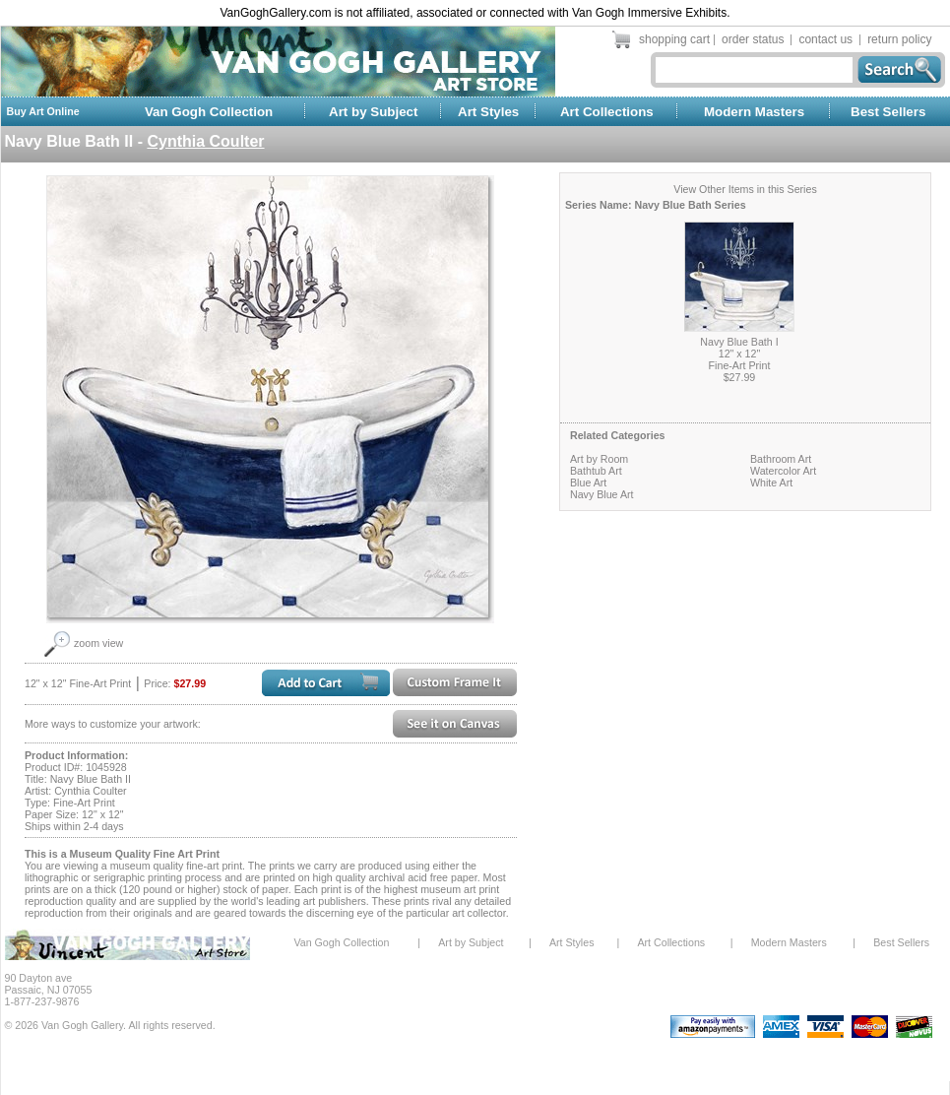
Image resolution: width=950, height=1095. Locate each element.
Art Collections (607, 111)
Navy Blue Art (602, 494)
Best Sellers (888, 111)
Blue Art (588, 482)
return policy (899, 39)
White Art (771, 482)
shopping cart (674, 39)
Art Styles (488, 111)
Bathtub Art (596, 471)
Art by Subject (373, 111)
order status (753, 39)
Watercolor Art (783, 471)
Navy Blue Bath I (739, 342)
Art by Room (599, 459)
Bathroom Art (780, 459)
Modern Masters (754, 111)
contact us (825, 39)
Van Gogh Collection (209, 111)
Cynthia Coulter (205, 141)
